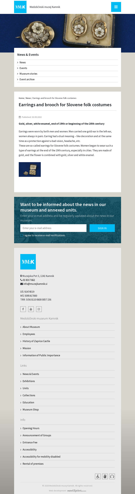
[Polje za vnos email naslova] (53, 228)
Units (26, 388)
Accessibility (30, 449)
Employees (29, 334)
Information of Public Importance (41, 355)
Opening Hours (31, 428)
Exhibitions (29, 381)
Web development (57, 490)
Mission (27, 348)
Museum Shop (31, 409)
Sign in (102, 228)
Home (21, 98)
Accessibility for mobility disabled (41, 456)
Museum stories (27, 73)
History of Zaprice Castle (36, 341)
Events (22, 68)
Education (28, 402)
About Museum (31, 327)
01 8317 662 (29, 280)
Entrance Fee (30, 442)
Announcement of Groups (37, 435)
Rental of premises (33, 463)
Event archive (26, 79)
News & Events (31, 374)
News (21, 62)
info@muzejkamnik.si (35, 284)
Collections (29, 395)
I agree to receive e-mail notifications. (42, 235)
